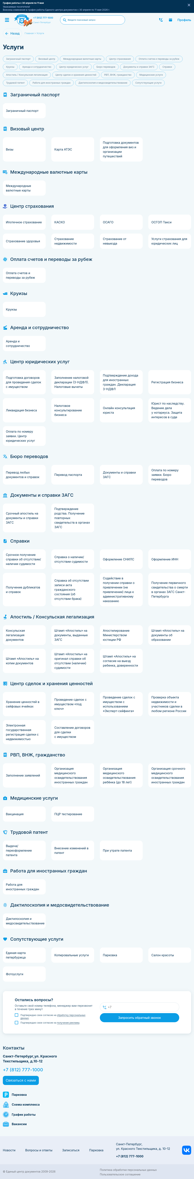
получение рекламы (68, 1022)
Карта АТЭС (63, 149)
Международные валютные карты (82, 58)
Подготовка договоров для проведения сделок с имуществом (23, 382)
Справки (167, 66)
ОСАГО (108, 222)
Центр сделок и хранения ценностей (76, 74)
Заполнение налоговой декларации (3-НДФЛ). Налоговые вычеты (71, 382)
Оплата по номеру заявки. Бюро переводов (164, 474)
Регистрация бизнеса (167, 382)
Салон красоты (162, 955)
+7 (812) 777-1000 (43, 17)
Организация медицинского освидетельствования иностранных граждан (71, 775)
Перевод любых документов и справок (22, 475)
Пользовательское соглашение (120, 1174)
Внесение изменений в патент (71, 850)
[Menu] (7, 20)
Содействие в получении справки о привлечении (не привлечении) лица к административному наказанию (119, 589)
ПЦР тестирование (68, 814)
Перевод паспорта (68, 475)
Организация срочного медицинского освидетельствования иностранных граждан (168, 775)
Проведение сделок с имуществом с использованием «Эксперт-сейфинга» (119, 704)
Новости (9, 1150)
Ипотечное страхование (24, 222)
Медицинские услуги (151, 74)
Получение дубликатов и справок (23, 589)
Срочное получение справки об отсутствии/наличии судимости (23, 559)
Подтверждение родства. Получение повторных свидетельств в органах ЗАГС (72, 518)
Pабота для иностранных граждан (51, 82)
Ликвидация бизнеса (21, 410)
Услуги (40, 33)
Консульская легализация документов (15, 635)
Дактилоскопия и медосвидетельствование (102, 82)
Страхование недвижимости (65, 241)
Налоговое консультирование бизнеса (68, 410)
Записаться (70, 1150)
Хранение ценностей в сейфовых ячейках (22, 704)
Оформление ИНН (164, 559)
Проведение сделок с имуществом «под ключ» (70, 704)
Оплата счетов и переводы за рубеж (159, 58)
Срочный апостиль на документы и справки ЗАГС (22, 517)
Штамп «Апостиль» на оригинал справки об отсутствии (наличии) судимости (70, 661)
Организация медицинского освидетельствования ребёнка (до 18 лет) (119, 775)
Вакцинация (14, 814)
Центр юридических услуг (74, 66)
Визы (9, 149)
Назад (15, 33)
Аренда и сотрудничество (36, 66)
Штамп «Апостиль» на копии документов (22, 661)
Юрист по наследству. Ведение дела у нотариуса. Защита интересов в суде (168, 410)
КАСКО (59, 222)
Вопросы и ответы (38, 1150)
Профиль (184, 20)
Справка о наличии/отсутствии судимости (71, 559)
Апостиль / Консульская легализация (27, 74)
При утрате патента (117, 850)
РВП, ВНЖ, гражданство (117, 74)
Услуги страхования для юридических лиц (169, 241)
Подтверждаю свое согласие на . (52, 1017)
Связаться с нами (21, 1080)
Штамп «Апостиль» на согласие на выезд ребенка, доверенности (120, 660)
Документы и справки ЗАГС (139, 66)
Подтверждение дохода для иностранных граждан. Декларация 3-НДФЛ (120, 382)
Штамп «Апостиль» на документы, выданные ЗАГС (71, 635)
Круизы (10, 66)
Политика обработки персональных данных (128, 1169)
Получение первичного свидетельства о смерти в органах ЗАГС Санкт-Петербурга (169, 589)
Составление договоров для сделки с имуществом (72, 732)
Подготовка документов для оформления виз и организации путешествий (121, 149)
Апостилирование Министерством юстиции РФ (116, 635)
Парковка (110, 955)
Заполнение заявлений (23, 775)
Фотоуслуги (14, 974)
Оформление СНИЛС (118, 559)
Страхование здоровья (23, 241)
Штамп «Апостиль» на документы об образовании (167, 635)
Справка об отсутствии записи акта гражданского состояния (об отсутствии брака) (71, 590)
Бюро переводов (105, 66)
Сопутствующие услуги (148, 82)
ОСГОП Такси (161, 222)
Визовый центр (46, 58)
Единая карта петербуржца (16, 955)
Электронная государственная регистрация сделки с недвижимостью (22, 732)
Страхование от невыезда (114, 241)
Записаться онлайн (170, 20)
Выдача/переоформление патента (19, 850)
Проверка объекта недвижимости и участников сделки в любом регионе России (168, 704)
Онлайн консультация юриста (119, 410)
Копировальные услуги (71, 955)
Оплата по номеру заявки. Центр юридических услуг (20, 436)
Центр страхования (120, 58)
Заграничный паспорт (18, 58)
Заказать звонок (161, 20)
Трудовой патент (15, 82)
